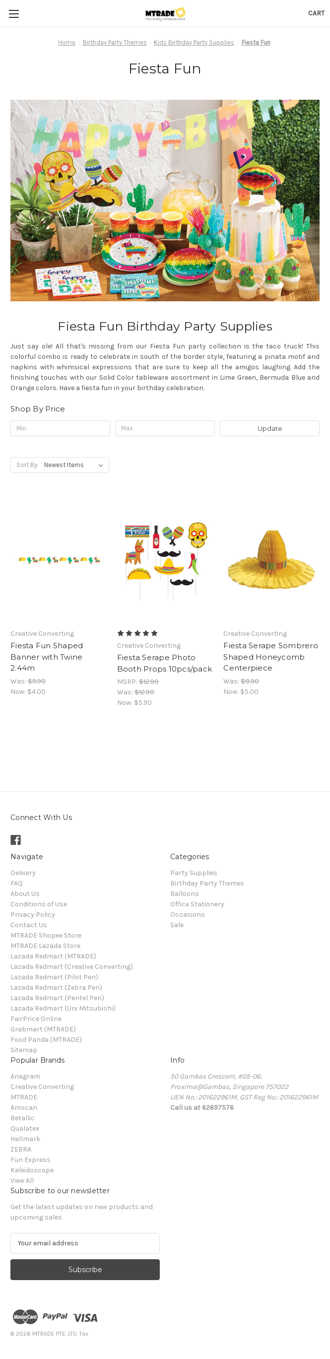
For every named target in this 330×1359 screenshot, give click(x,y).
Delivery (23, 873)
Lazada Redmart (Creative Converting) (71, 966)
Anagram (25, 1076)
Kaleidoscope (32, 1170)
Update (270, 428)
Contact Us (28, 925)
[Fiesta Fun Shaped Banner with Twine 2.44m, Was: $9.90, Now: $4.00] (58, 560)
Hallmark (25, 1139)
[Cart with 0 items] (316, 13)
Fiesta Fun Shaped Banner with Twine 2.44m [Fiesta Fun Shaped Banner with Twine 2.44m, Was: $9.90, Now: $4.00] (46, 657)
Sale (177, 925)
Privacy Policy (32, 914)
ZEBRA (20, 1149)
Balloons (184, 893)
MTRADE (23, 1097)
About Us (25, 893)
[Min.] (60, 428)
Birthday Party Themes (207, 883)
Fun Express (30, 1159)
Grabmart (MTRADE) (43, 1029)
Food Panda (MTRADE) (46, 1039)
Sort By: (27, 465)
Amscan (23, 1107)
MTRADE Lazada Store (45, 946)
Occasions (187, 914)
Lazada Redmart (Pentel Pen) (57, 998)
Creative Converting (42, 1087)
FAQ (16, 883)
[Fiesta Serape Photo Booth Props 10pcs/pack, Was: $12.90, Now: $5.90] (165, 560)
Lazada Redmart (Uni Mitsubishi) (63, 1008)
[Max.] (165, 428)
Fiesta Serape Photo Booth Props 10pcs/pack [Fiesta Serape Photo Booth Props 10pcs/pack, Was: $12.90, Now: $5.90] (164, 663)
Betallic (22, 1118)
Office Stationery (197, 904)
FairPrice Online (36, 1019)
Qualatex (24, 1128)
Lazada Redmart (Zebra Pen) (56, 987)
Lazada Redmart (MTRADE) (53, 956)
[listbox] (76, 465)
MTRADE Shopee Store (45, 935)
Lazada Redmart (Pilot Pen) (54, 977)
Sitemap (23, 1050)
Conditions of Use (38, 904)
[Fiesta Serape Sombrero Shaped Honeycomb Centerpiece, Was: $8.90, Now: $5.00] (271, 560)
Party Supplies (193, 873)
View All (22, 1180)
